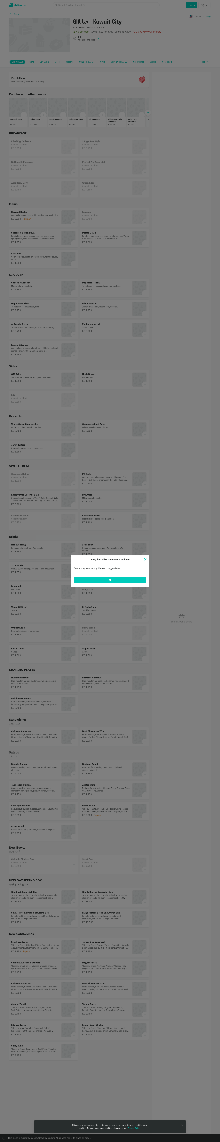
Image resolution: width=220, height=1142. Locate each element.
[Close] (145, 559)
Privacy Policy (134, 1128)
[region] (110, 1126)
